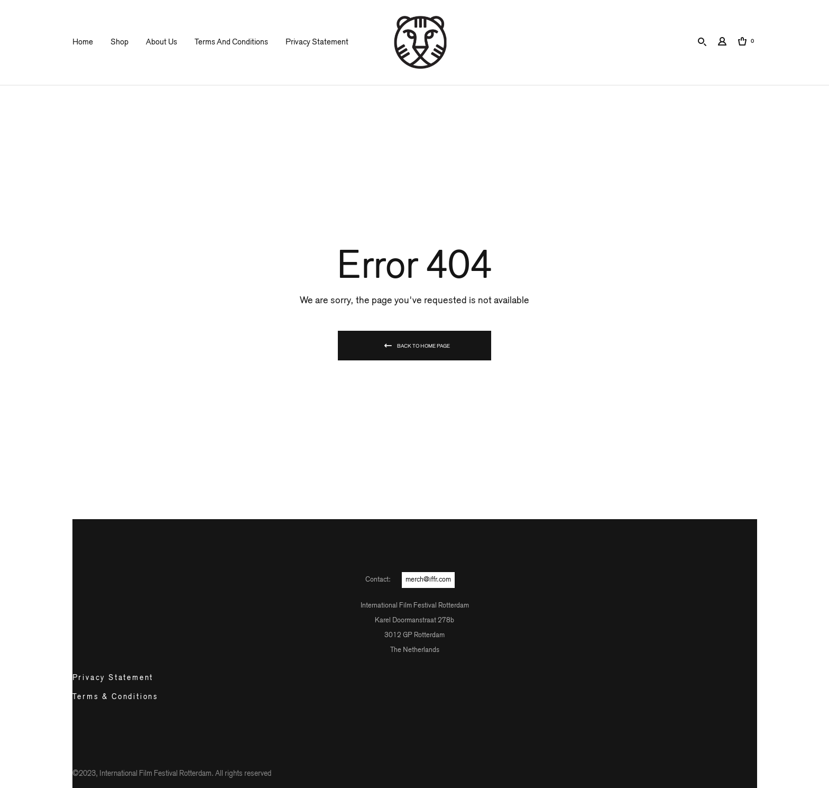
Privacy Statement (316, 42)
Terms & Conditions (115, 697)
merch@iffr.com (428, 579)
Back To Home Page (423, 346)
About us (161, 42)
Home (82, 42)
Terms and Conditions (231, 42)
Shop (119, 42)
